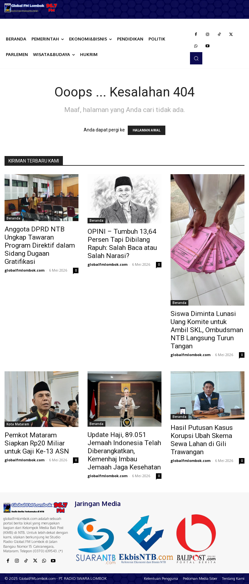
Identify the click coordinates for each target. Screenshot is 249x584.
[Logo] (31, 7)
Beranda (13, 218)
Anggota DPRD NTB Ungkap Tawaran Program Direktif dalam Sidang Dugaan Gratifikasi (40, 245)
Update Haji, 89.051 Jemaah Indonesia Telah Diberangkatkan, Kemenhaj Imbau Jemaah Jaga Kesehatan (124, 451)
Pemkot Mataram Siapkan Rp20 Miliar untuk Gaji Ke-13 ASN (37, 443)
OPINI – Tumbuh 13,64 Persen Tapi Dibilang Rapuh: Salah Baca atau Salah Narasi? (122, 244)
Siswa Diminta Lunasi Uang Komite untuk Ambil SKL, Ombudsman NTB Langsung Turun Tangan (207, 330)
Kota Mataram (17, 424)
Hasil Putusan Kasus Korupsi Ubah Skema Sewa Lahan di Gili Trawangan (202, 440)
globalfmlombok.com (24, 270)
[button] (196, 58)
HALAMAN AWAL (146, 130)
